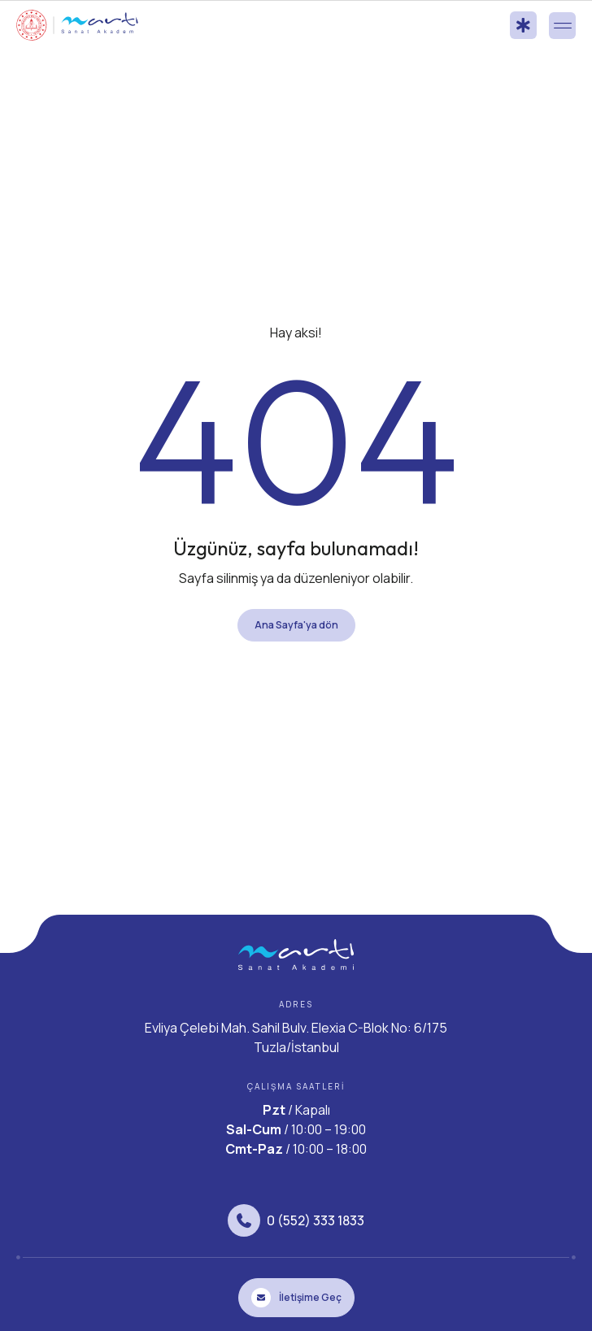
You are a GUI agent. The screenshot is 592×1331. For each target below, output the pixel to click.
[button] (562, 25)
